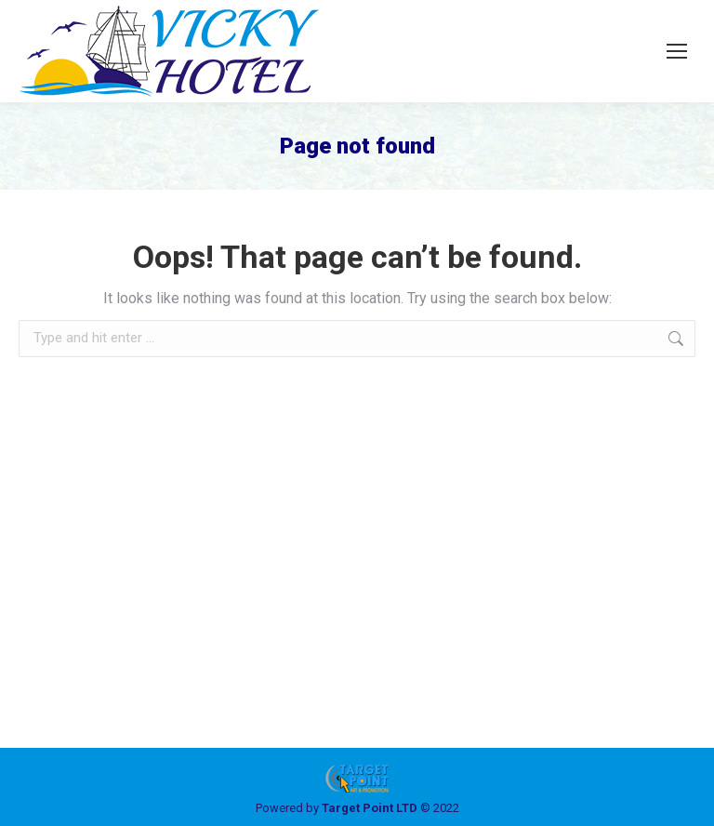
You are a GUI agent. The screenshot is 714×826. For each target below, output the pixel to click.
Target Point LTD (369, 808)
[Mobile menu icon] (676, 51)
